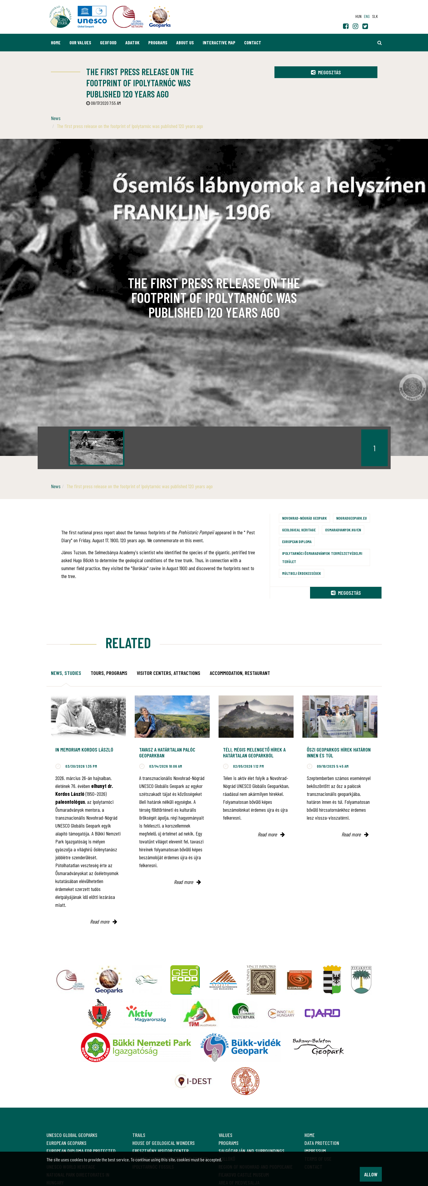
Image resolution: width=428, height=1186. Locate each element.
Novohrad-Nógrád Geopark (304, 517)
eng (367, 16)
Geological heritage (299, 529)
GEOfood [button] (108, 42)
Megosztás (326, 72)
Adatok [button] (132, 42)
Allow (370, 1174)
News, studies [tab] (66, 673)
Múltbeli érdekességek (301, 573)
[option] (96, 447)
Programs (157, 42)
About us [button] (185, 42)
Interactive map (219, 42)
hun (358, 16)
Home (56, 42)
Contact (252, 42)
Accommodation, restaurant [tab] (240, 673)
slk (375, 16)
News (56, 118)
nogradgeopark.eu (351, 517)
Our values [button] (80, 42)
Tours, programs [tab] (109, 673)
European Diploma (297, 541)
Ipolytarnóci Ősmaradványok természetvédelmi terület (322, 557)
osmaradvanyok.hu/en (343, 529)
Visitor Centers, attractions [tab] (168, 673)
